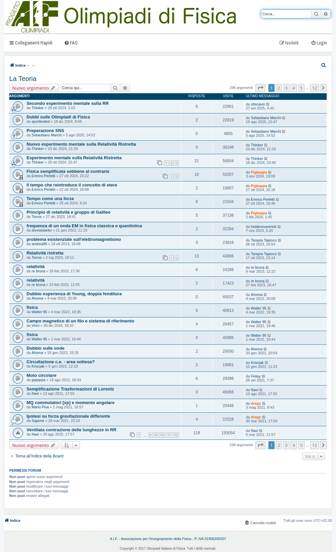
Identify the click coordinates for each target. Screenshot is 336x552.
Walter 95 (39, 312)
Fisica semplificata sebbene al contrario (68, 171)
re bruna (38, 271)
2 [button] (279, 88)
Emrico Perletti (43, 176)
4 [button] (294, 88)
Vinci (35, 325)
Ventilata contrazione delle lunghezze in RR (71, 429)
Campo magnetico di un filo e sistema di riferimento (80, 320)
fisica (32, 307)
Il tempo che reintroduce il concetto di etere (72, 184)
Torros (37, 217)
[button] (260, 88)
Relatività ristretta (45, 252)
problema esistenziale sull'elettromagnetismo (74, 239)
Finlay (255, 376)
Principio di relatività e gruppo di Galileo (68, 212)
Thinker (38, 108)
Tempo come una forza (50, 198)
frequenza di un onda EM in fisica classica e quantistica (84, 225)
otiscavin (258, 104)
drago (256, 403)
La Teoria (22, 78)
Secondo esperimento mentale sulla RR (68, 103)
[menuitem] (71, 42)
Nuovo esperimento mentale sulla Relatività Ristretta (81, 144)
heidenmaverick (263, 227)
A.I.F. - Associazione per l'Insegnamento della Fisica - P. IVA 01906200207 (168, 539)
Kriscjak (38, 366)
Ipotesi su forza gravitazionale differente (68, 416)
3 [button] (286, 88)
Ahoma (37, 298)
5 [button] (301, 88)
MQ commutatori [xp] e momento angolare (70, 402)
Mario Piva (40, 407)
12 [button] (314, 88)
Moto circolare (41, 375)
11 (168, 435)
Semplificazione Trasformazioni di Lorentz (70, 388)
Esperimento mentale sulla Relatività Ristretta (74, 157)
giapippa (38, 380)
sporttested (40, 121)
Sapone (38, 421)
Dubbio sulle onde (45, 348)
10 (162, 435)
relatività (35, 266)
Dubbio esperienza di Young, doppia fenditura (74, 293)
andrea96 (39, 244)
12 (176, 435)
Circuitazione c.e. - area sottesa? (61, 361)
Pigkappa (259, 172)
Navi (35, 393)
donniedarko (42, 230)
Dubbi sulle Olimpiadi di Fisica (58, 116)
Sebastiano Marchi (266, 118)
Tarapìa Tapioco (263, 240)
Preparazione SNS (45, 130)
